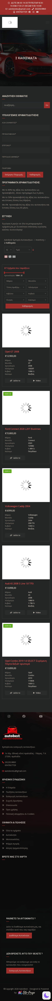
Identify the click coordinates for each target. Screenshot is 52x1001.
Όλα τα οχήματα (11, 830)
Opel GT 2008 (12, 351)
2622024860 (39, 9)
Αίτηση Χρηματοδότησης (15, 848)
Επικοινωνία (9, 805)
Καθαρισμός (35, 174)
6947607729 (20, 12)
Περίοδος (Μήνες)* (10, 157)
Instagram (9, 716)
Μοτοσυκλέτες (10, 839)
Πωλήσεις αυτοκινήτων (14, 792)
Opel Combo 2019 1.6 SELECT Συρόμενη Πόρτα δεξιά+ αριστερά (26, 662)
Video (37, 380)
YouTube (41, 716)
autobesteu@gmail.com (19, 9)
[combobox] (8, 249)
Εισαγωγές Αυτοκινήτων (20, 970)
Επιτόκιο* (6, 145)
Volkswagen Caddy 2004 (17, 506)
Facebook (23, 716)
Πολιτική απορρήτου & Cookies (18, 814)
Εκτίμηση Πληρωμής (14, 174)
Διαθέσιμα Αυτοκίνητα (19, 935)
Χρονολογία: (9, 275)
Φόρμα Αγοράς (10, 843)
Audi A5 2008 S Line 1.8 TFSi (19, 583)
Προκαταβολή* (9, 134)
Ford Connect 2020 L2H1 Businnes (23, 428)
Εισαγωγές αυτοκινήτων (15, 796)
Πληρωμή (6, 168)
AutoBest (23, 989)
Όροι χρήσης (10, 809)
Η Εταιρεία (8, 787)
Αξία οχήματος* (9, 122)
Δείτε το (15, 380)
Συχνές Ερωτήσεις (12, 800)
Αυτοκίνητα (9, 835)
